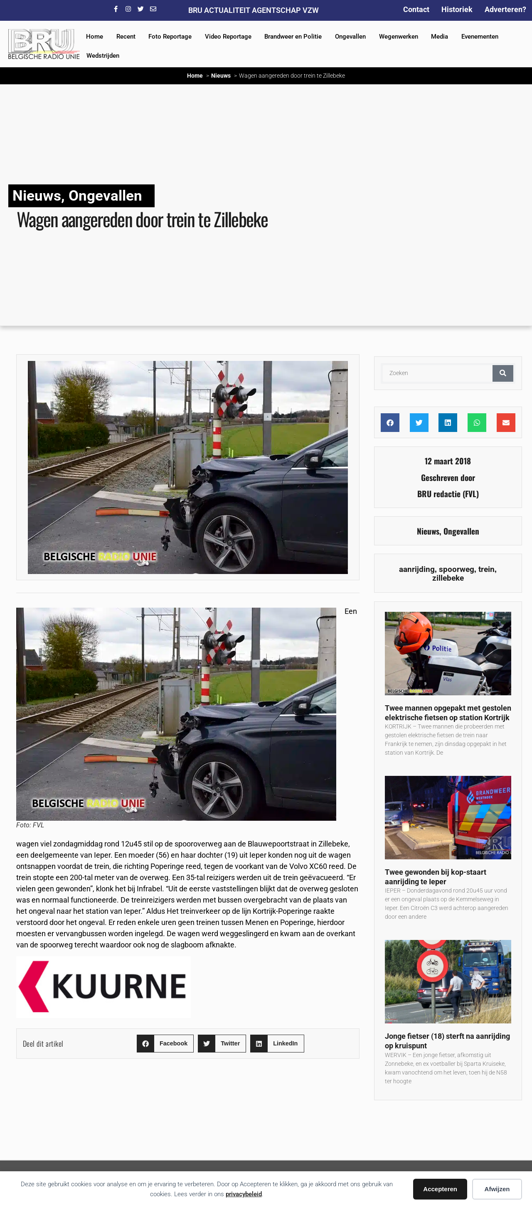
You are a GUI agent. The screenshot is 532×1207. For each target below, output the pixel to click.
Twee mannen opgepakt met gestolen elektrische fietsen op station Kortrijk (448, 713)
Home (94, 36)
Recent (125, 36)
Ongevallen (350, 36)
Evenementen (479, 36)
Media (439, 36)
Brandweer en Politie (293, 36)
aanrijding (417, 569)
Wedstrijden (102, 55)
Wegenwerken (398, 36)
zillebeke (448, 578)
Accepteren (440, 1188)
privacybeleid (244, 1194)
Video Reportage (228, 36)
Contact (416, 9)
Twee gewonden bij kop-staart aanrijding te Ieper (435, 877)
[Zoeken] (503, 373)
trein (486, 569)
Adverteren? (505, 9)
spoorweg (456, 569)
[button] (165, 1043)
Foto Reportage (170, 36)
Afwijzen (497, 1188)
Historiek (457, 9)
